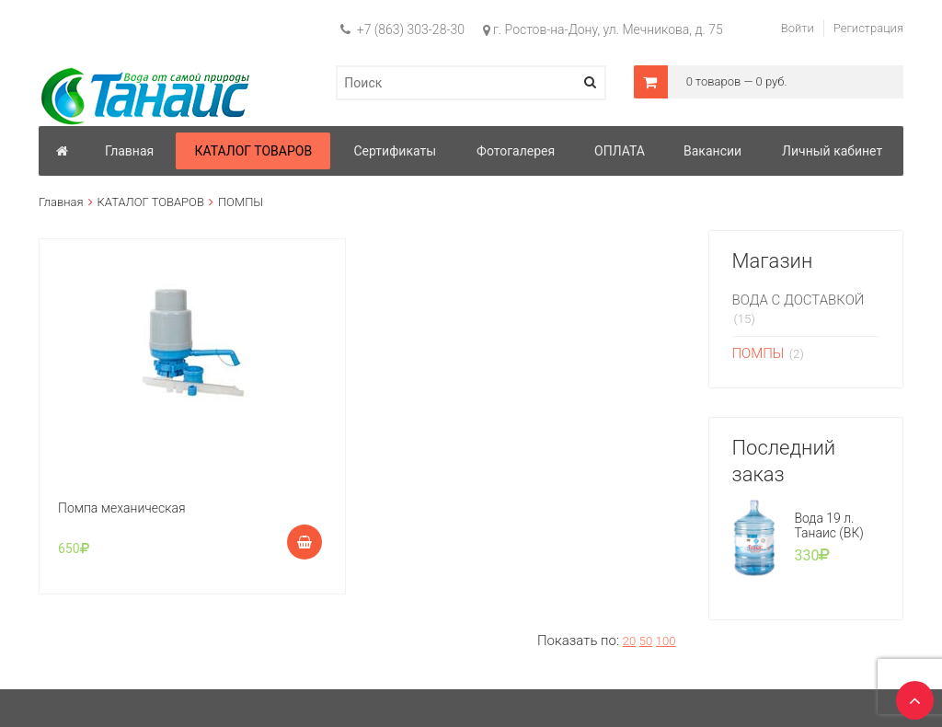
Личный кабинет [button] (832, 151)
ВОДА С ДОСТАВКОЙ (798, 300)
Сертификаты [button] (395, 151)
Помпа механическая (122, 508)
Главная (61, 202)
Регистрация (868, 28)
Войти (797, 28)
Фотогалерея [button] (516, 151)
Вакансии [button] (712, 151)
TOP (910, 695)
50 (645, 641)
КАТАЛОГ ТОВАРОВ (151, 202)
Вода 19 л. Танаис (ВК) (829, 525)
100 (666, 641)
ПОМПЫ (758, 353)
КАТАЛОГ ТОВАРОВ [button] (253, 151)
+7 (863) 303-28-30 (402, 29)
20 (629, 641)
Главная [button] (129, 151)
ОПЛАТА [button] (619, 151)
